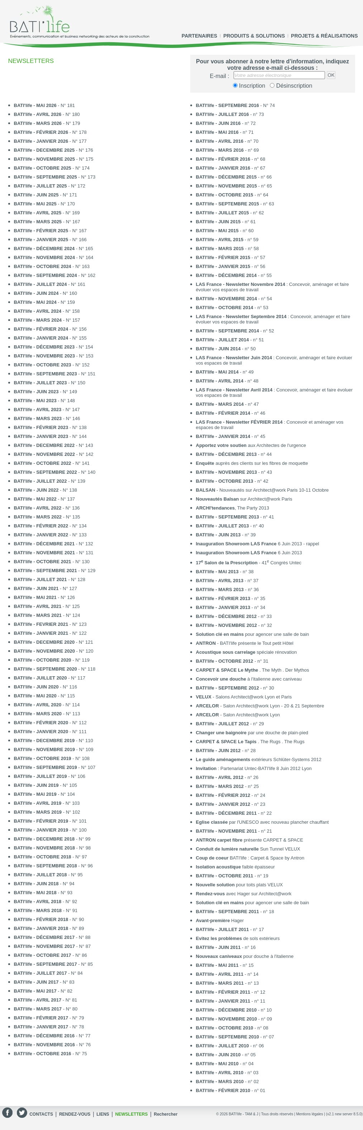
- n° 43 (234, 472)
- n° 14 (227, 974)
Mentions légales (309, 1114)
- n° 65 (234, 186)
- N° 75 (50, 1053)
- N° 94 (44, 883)
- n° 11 (231, 1001)
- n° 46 (231, 413)
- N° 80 (46, 1009)
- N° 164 (54, 257)
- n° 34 (231, 607)
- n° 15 (225, 965)
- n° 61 (226, 221)
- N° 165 (53, 248)
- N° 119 (52, 660)
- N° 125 (47, 606)
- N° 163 (52, 266)
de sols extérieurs (238, 938)
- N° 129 (55, 570)
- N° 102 (47, 812)
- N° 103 (47, 803)
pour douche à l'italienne (245, 956)
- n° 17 (230, 929)
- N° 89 (49, 928)
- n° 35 (231, 598)
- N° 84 (48, 973)
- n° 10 (234, 1010)
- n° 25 (227, 786)
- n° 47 (227, 404)
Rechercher (165, 1114)
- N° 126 (44, 597)
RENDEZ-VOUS (74, 1114)
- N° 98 (52, 848)
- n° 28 (226, 750)
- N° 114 (47, 704)
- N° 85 (53, 964)
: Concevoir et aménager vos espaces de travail (270, 424)
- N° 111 (50, 731)
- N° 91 (46, 910)
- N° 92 (45, 901)
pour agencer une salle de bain (252, 634)
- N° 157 (47, 320)
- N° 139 (50, 481)
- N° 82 (43, 991)
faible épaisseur (235, 867)
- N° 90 (49, 919)
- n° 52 (235, 330)
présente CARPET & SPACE (249, 840)
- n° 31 (232, 661)
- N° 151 (55, 373)
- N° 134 (50, 526)
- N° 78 (49, 1026)
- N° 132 (53, 543)
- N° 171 (45, 195)
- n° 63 (235, 203)
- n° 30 (235, 688)
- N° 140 (55, 472)
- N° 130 (52, 561)
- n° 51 (230, 339)
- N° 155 (50, 338)
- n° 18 (235, 911)
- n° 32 (234, 625)
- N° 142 (54, 454)
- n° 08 (232, 1028)
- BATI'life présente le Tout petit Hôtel (244, 643)
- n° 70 (227, 141)
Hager (220, 920)
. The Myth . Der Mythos (252, 670)
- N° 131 (54, 552)
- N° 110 (53, 740)
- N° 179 (47, 123)
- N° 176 (53, 150)
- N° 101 (50, 821)
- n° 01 (231, 1090)
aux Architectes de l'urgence (251, 445)
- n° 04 (225, 1063)
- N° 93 (43, 892)
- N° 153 (54, 356)
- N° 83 (44, 982)
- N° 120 (54, 651)
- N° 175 (54, 159)
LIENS (102, 1114)
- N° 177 (50, 141)
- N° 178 (50, 132)
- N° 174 (52, 168)
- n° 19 (232, 875)
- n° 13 (227, 983)
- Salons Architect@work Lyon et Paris (244, 697)
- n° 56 (231, 266)
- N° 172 (50, 186)
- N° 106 (50, 776)
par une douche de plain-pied (252, 732)
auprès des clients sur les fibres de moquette (252, 463)
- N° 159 (44, 302)
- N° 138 (50, 427)
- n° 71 (225, 132)
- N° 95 (48, 874)
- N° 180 (47, 114)
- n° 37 (227, 580)
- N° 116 (45, 687)
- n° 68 (231, 159)
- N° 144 (50, 436)
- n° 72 (226, 123)
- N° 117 (50, 678)
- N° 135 (47, 517)
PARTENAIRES (199, 36)
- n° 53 (232, 307)
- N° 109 (54, 749)
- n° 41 (235, 517)
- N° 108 (52, 758)
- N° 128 (50, 579)
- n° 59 (227, 239)
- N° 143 (53, 445)
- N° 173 (55, 177)
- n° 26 (227, 777)
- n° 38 (225, 571)
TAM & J (251, 1114)
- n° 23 (231, 804)
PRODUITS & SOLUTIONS (254, 36)
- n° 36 (227, 589)
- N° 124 (47, 615)
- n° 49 (225, 372)
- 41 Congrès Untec (249, 562)
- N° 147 (47, 409)
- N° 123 (50, 624)
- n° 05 (226, 1054)
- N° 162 (55, 275)
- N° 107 (55, 767)
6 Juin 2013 (249, 552)
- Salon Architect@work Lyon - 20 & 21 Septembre (260, 705)
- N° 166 (50, 239)
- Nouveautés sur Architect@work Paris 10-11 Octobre (262, 490)
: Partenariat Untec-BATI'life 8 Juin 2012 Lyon (254, 768)
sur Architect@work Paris (244, 499)
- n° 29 (230, 723)
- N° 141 (52, 463)
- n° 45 (231, 436)
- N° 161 (50, 284)
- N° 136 (47, 508)
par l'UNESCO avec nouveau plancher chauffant (262, 822)
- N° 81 (45, 1000)
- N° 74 (235, 105)
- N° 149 (45, 391)
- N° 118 (55, 669)
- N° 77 (52, 1035)
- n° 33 (234, 616)
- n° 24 (231, 795)
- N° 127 (45, 588)
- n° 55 (234, 275)
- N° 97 (50, 856)
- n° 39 (226, 534)
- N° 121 (53, 642)
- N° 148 (44, 400)
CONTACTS (41, 1114)
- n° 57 (231, 257)
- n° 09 (234, 1019)
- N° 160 (45, 293)
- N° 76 (52, 1044)
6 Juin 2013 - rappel (257, 543)
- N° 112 (50, 722)
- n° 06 (230, 1045)
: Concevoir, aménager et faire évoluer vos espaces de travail (272, 287)
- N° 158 (47, 311)
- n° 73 (230, 114)
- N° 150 (50, 382)
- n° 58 (227, 248)
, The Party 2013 (232, 508)
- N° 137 (44, 499)
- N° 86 (50, 955)
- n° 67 (231, 168)
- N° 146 (47, 418)
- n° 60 (225, 230)
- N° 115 (44, 695)
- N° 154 (53, 347)
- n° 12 (231, 992)
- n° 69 (227, 150)
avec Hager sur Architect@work (244, 893)
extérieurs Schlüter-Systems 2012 (258, 759)
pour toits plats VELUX (239, 884)
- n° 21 (234, 831)
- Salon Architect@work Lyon (238, 714)
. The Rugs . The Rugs (250, 741)
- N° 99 (52, 839)
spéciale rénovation (246, 652)
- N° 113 (47, 713)
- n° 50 (226, 348)
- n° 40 (230, 526)
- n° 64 (232, 195)
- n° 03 (227, 1072)
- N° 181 (44, 105)
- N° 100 (50, 830)
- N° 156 (50, 329)
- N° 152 (52, 364)
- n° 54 (234, 298)
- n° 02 (227, 1081)
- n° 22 (234, 813)
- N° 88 (52, 937)
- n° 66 (234, 177)
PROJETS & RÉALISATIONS (324, 36)
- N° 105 (45, 785)
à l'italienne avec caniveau (249, 679)
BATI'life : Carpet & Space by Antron (250, 858)
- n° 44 (234, 454)
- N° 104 (44, 794)
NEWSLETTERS (131, 1114)
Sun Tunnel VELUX (248, 849)
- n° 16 (226, 947)
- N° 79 (49, 1018)
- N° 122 (50, 633)
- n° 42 (232, 481)
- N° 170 (44, 203)
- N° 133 (50, 534)
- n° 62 (230, 212)
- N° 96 (53, 865)
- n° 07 (235, 1036)
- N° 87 (52, 946)
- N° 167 (47, 221)
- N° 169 (47, 212)
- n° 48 (227, 381)
